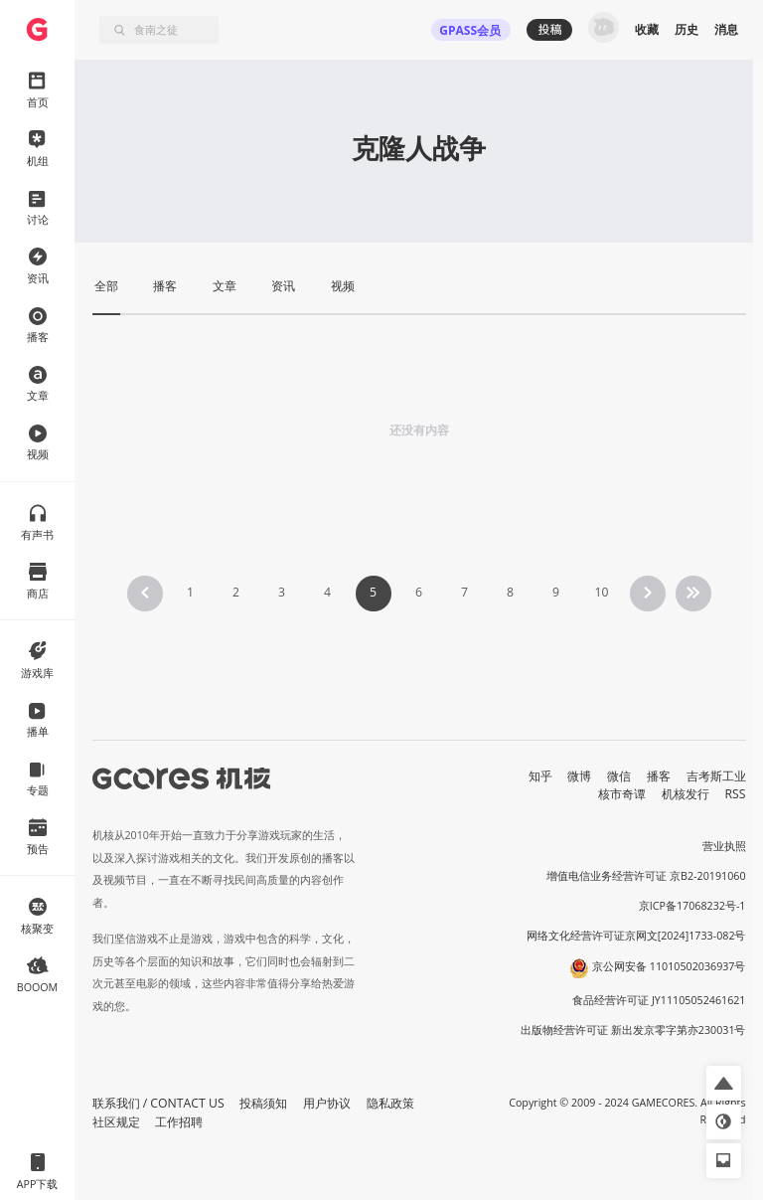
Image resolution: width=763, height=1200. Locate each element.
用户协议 (327, 1103)
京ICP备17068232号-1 (692, 906)
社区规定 (116, 1122)
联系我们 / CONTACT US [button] (158, 1103)
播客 (659, 776)
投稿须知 (263, 1103)
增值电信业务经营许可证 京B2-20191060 (645, 876)
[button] (723, 1083)
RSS (735, 793)
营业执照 (724, 846)
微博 (579, 776)
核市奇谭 (622, 793)
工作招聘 (179, 1122)
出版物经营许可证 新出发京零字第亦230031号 (633, 1030)
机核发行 (685, 793)
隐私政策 (390, 1103)
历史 (686, 29)
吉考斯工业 (716, 776)
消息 (726, 29)
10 (601, 592)
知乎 (540, 776)
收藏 (647, 29)
